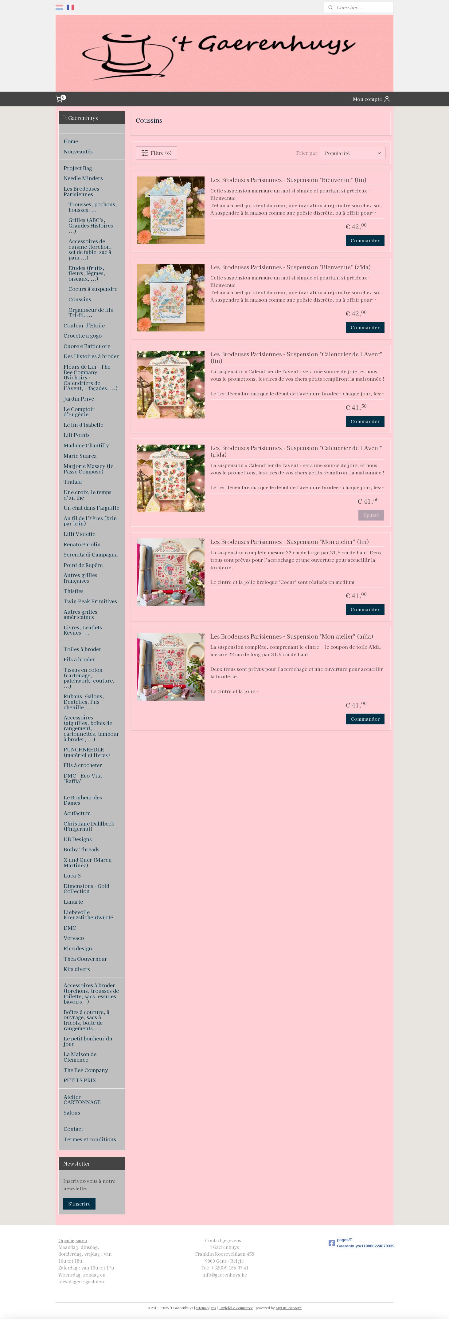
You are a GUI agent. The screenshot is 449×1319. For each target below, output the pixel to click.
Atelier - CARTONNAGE (82, 1099)
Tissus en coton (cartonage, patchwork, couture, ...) (89, 678)
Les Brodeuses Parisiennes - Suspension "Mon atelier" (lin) (289, 541)
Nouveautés (78, 151)
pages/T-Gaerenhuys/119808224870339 (359, 1243)
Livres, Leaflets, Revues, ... (84, 630)
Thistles (74, 591)
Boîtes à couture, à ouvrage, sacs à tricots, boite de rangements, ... (86, 1020)
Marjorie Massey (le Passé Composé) (88, 468)
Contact (73, 1128)
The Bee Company (86, 1070)
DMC (70, 927)
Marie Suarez (80, 455)
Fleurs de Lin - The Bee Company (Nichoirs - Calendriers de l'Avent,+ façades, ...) (91, 377)
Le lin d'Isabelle (83, 424)
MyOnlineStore (289, 1307)
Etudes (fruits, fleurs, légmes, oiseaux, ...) (86, 273)
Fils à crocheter (83, 765)
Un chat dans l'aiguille (91, 507)
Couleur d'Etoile (84, 325)
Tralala (73, 481)
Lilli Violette (79, 533)
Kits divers (77, 968)
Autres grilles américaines (80, 614)
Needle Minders (83, 178)
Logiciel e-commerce (236, 1307)
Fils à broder (79, 659)
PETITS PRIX (80, 1080)
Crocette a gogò (83, 335)
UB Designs (78, 839)
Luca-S (72, 875)
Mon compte (372, 99)
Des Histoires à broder (91, 356)
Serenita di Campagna (91, 554)
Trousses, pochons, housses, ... (92, 206)
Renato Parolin (82, 544)
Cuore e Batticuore (87, 346)
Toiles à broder (82, 649)
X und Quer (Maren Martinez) (88, 862)
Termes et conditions (90, 1139)
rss (213, 1307)
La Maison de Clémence (80, 1056)
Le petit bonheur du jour (88, 1041)
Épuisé (371, 515)
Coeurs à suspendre (92, 288)
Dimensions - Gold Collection (86, 888)
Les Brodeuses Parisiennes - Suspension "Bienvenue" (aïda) (290, 267)
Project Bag (78, 168)
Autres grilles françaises (80, 577)
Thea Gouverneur (85, 958)
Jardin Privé (79, 398)
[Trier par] (352, 153)
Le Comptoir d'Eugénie (79, 411)
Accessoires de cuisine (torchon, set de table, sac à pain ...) (90, 249)
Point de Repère (83, 564)
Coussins (79, 299)
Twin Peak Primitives (90, 601)
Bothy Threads (82, 849)
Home (71, 141)
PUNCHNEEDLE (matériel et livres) (87, 752)
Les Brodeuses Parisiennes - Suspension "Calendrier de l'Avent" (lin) (296, 358)
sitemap (202, 1307)
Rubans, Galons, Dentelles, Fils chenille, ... (84, 701)
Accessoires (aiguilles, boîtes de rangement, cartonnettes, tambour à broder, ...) (91, 728)
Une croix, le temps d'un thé (87, 494)
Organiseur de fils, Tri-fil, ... (91, 312)
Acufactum (77, 813)
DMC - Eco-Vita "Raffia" (83, 778)
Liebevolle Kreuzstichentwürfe (88, 914)
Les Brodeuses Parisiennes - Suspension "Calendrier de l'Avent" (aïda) (296, 451)
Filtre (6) (156, 152)
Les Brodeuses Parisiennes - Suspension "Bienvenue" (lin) (288, 180)
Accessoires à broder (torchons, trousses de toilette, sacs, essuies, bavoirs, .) (91, 993)
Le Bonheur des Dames (83, 800)
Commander (365, 240)
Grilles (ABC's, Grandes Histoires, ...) (91, 225)
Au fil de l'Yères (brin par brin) (90, 520)
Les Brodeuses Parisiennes (81, 191)
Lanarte (73, 901)
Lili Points (77, 434)
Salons (72, 1112)
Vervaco (74, 937)
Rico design (78, 948)
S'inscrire (79, 1203)
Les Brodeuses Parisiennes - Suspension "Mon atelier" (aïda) (291, 636)
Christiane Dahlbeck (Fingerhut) (89, 826)
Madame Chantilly (86, 445)
